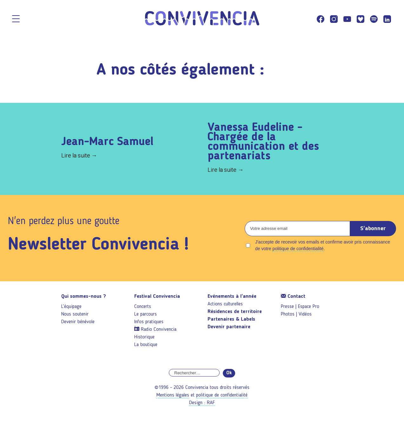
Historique (144, 337)
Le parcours (145, 314)
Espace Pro (308, 306)
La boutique (145, 344)
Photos (288, 314)
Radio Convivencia (158, 329)
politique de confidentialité (297, 248)
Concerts (142, 306)
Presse (287, 306)
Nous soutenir (75, 314)
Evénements (232, 296)
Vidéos (305, 314)
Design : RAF (202, 402)
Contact (293, 296)
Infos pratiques (148, 321)
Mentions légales (172, 395)
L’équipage (71, 306)
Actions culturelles (225, 304)
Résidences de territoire (235, 311)
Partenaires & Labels (231, 319)
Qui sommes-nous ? (83, 296)
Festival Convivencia (157, 296)
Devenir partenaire (229, 327)
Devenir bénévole (78, 321)
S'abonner (373, 228)
